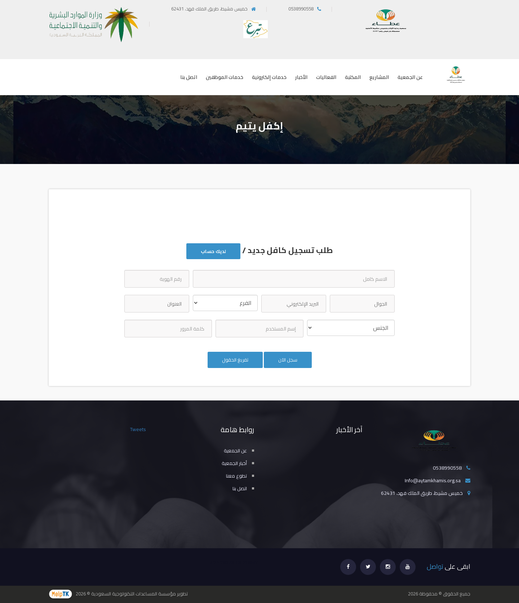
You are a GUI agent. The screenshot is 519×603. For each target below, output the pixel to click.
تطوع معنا (236, 475)
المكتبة (353, 77)
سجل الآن (287, 359)
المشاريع (379, 77)
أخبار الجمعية (234, 463)
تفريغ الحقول (235, 359)
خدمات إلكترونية (269, 77)
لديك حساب (213, 251)
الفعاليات (326, 77)
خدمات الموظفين (224, 77)
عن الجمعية (410, 77)
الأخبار (301, 77)
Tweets (138, 429)
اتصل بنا (188, 77)
